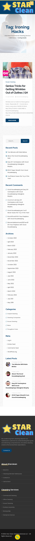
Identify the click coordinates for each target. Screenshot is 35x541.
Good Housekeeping (22, 97)
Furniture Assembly (9, 507)
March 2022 (11, 291)
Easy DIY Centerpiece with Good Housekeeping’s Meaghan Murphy (18, 164)
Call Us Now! (7, 481)
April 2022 (11, 287)
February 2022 (12, 295)
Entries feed (11, 344)
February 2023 (12, 249)
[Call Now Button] (17, 537)
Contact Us (6, 450)
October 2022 (12, 265)
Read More (12, 120)
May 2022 (11, 283)
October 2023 (12, 238)
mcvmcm (11, 200)
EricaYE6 (10, 216)
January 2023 (12, 253)
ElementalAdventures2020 (16, 222)
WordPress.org (12, 352)
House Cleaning (8, 503)
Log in (9, 340)
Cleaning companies (13, 317)
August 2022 (12, 272)
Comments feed (13, 348)
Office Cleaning (8, 499)
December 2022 (13, 257)
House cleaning (10, 82)
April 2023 (11, 242)
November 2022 (13, 261)
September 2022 (13, 268)
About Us (5, 470)
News (9, 325)
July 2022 (11, 276)
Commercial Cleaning (10, 495)
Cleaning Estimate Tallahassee (12, 474)
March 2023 (11, 246)
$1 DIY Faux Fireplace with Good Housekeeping (18, 225)
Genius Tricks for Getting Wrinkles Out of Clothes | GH (17, 89)
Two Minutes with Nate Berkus (17, 152)
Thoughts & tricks (12, 329)
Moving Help (7, 511)
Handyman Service (9, 515)
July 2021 (10, 299)
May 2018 (10, 302)
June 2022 (11, 280)
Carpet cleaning (12, 314)
